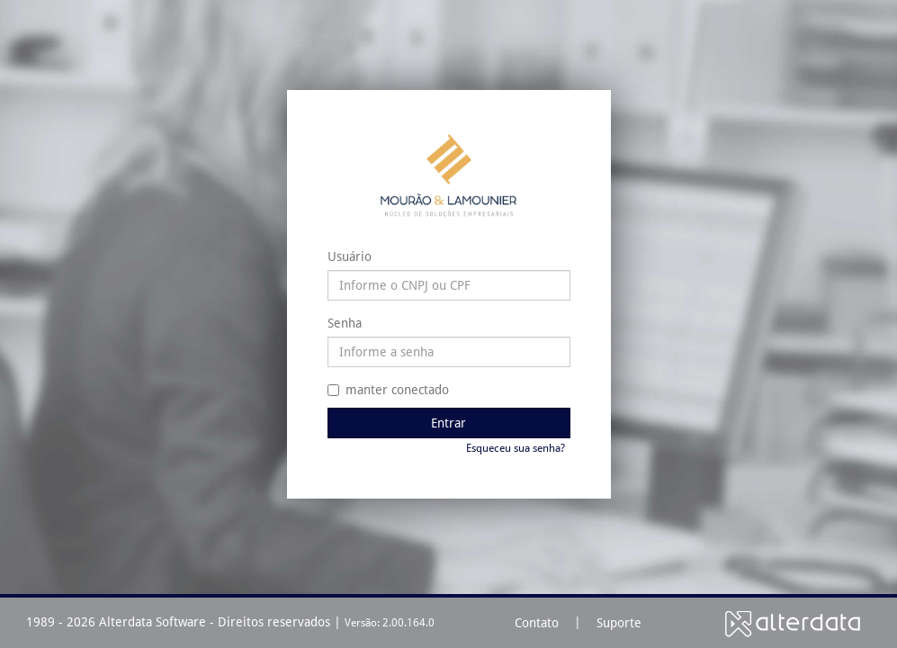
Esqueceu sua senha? (515, 448)
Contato (537, 623)
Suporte (619, 623)
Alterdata (792, 623)
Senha (344, 323)
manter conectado (388, 389)
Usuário (349, 256)
